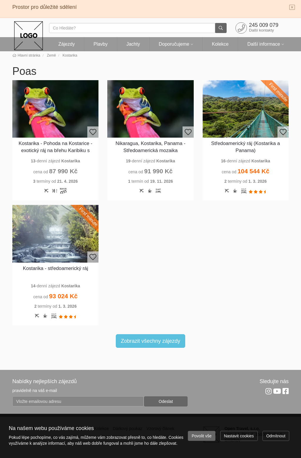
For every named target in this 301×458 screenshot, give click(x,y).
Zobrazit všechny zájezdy (150, 341)
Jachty (133, 44)
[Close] (292, 7)
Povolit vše (202, 436)
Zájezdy (66, 44)
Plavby (100, 44)
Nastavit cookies (239, 436)
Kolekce (220, 44)
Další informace (263, 44)
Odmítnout (275, 436)
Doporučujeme (174, 44)
